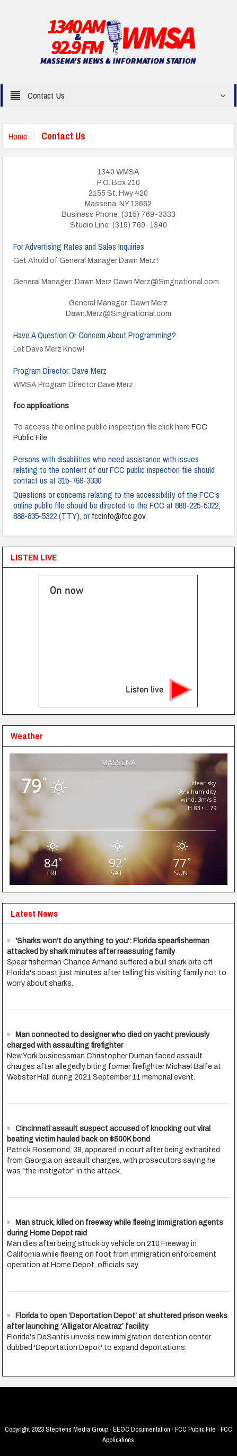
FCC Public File (195, 1429)
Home (18, 136)
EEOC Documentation (141, 1429)
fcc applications (41, 406)
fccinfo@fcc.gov (118, 516)
